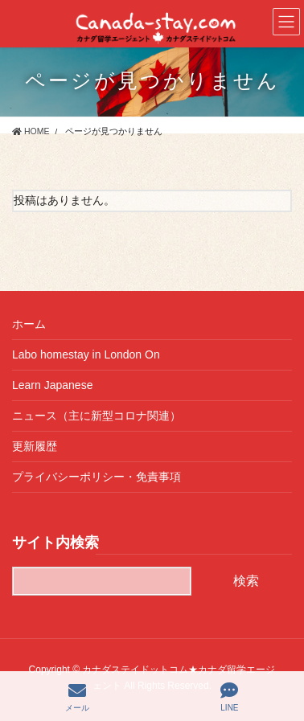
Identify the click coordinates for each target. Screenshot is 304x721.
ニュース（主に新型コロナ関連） (96, 415)
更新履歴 (34, 446)
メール (77, 697)
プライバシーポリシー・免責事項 (96, 476)
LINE (229, 697)
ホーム (29, 323)
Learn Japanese (52, 385)
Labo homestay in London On (86, 354)
